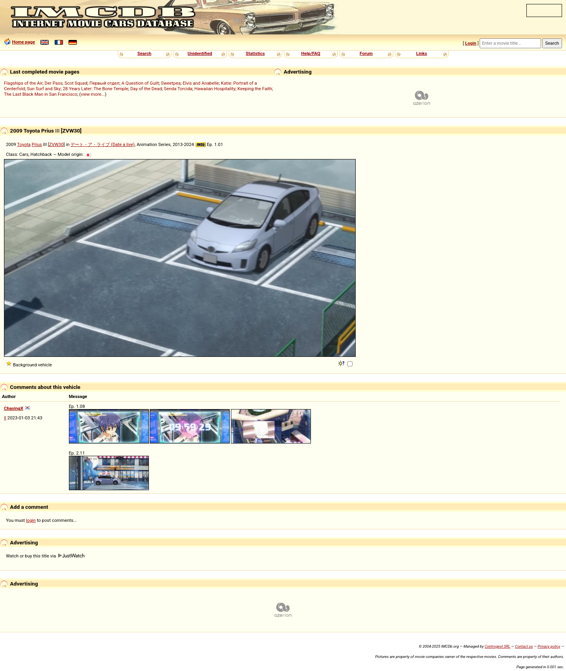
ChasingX (13, 408)
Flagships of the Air (23, 83)
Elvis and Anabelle (201, 83)
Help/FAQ (310, 53)
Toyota (23, 144)
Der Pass (54, 83)
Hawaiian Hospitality (215, 88)
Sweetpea (171, 83)
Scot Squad (76, 83)
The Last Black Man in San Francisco (40, 94)
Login (470, 43)
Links (421, 53)
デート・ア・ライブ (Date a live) (103, 144)
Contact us (524, 646)
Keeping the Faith (255, 88)
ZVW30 (56, 144)
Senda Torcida (178, 88)
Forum (366, 53)
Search (144, 53)
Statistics (255, 53)
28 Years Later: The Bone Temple (95, 88)
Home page (23, 42)
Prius (37, 144)
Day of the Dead (146, 88)
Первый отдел (105, 83)
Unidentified (200, 53)
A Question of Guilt (140, 83)
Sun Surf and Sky (44, 88)
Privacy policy (548, 646)
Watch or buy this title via (45, 556)
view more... (93, 94)
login (31, 520)
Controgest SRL (497, 646)
